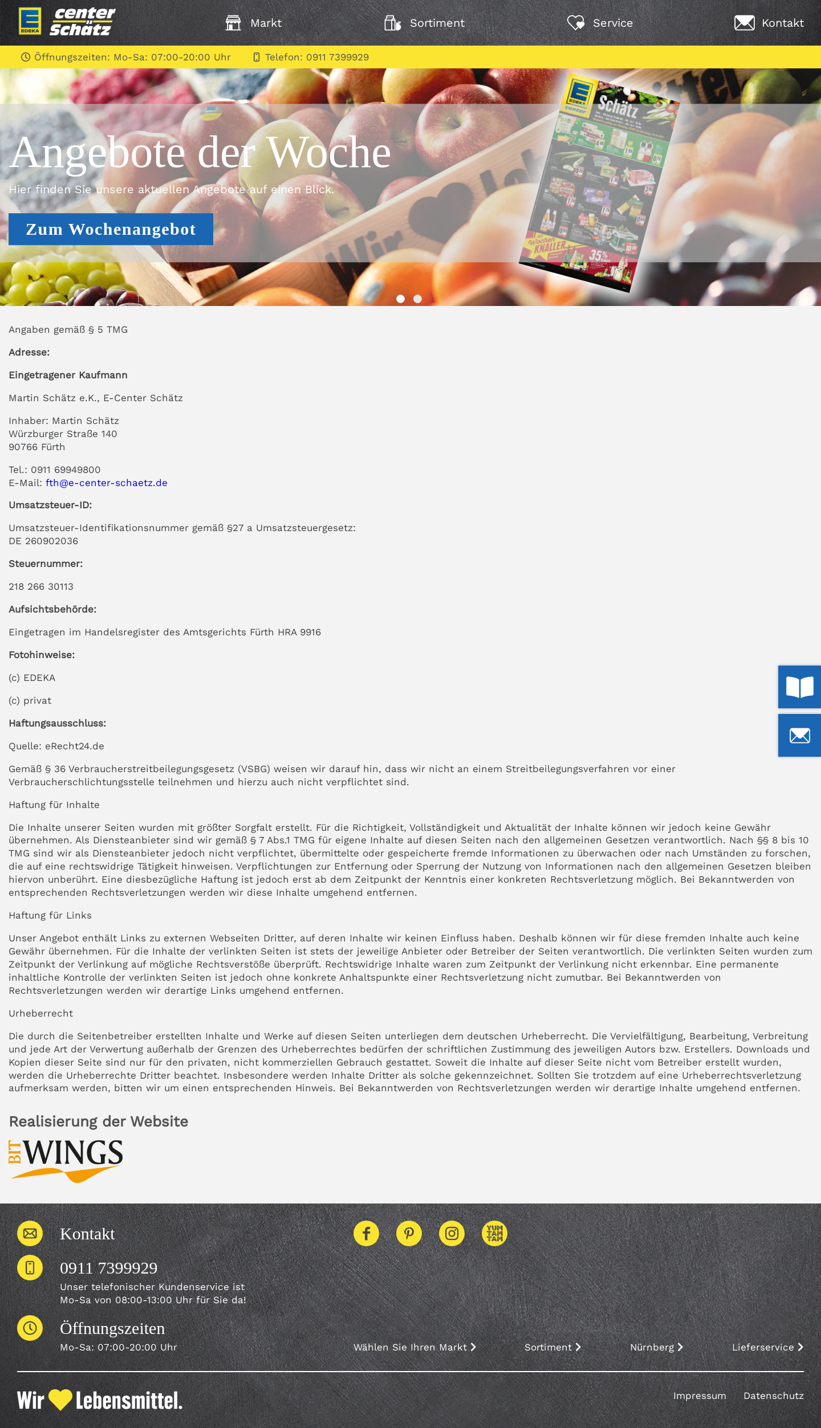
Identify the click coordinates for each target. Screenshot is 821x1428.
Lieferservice (768, 1347)
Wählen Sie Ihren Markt (415, 1347)
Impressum (699, 1395)
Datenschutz (773, 1395)
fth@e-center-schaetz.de (107, 482)
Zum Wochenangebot (111, 228)
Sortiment (553, 1347)
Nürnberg (657, 1347)
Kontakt (87, 1233)
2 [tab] (419, 300)
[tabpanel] (410, 183)
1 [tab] (402, 300)
